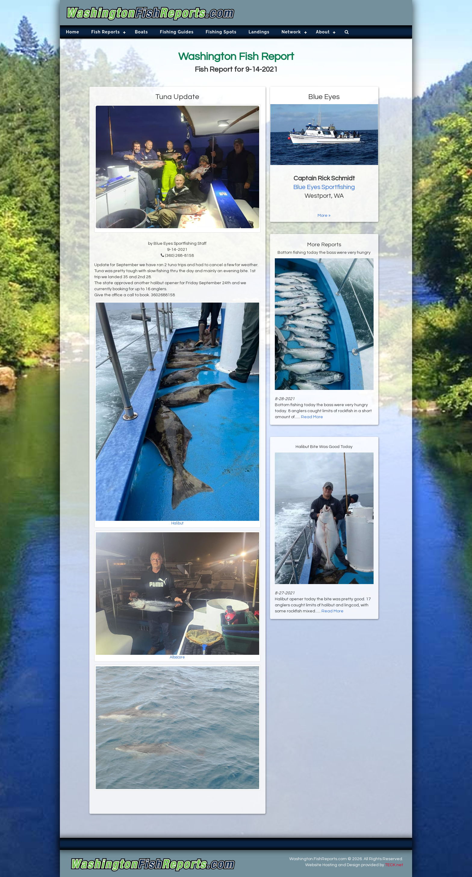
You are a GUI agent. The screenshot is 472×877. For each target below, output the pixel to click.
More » (324, 215)
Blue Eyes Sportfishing (324, 187)
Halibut (177, 523)
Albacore (177, 657)
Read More (312, 417)
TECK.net (394, 865)
